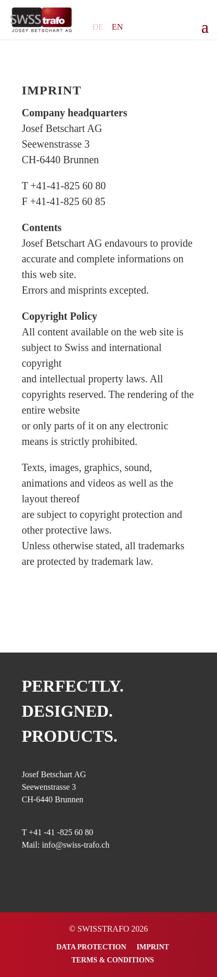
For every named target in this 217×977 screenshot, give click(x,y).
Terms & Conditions (112, 960)
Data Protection (91, 947)
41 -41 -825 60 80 (63, 832)
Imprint (153, 947)
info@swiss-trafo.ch (75, 844)
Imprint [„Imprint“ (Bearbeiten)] (52, 90)
